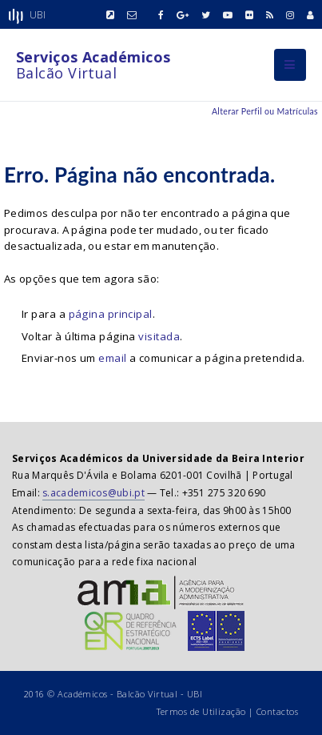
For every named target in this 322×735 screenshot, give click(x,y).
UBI (194, 694)
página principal (111, 314)
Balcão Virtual (93, 65)
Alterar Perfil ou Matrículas (265, 111)
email (112, 358)
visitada (159, 336)
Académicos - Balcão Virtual (117, 694)
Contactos (277, 711)
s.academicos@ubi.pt (93, 493)
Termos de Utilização (201, 711)
